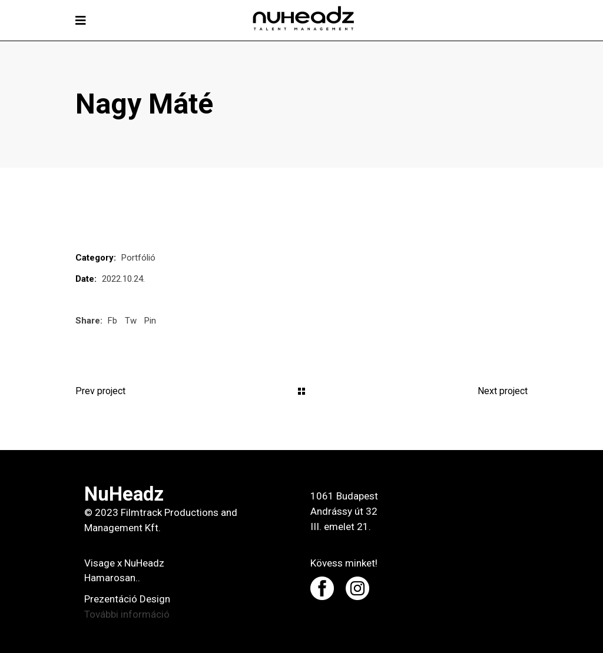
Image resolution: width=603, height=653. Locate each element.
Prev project (100, 391)
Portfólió (138, 257)
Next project (503, 391)
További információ (127, 614)
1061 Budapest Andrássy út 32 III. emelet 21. (344, 511)
